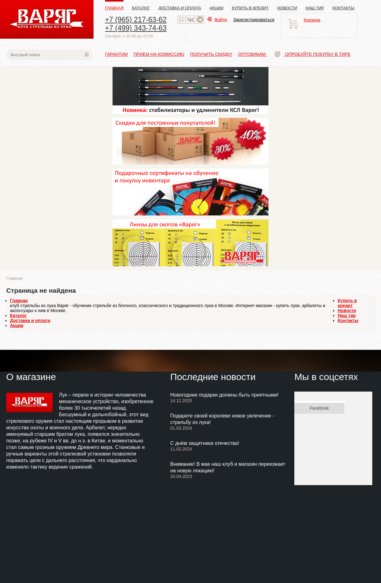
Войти (217, 19)
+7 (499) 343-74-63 (136, 28)
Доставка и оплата (179, 8)
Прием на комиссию (158, 54)
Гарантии (116, 54)
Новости (287, 8)
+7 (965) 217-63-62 (136, 20)
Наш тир (315, 8)
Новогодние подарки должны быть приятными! (224, 395)
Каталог (141, 8)
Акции (217, 8)
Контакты (343, 8)
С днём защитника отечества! (204, 443)
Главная (114, 8)
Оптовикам (252, 54)
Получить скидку (211, 54)
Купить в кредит (250, 8)
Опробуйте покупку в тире (312, 54)
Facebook (319, 408)
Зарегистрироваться (253, 19)
